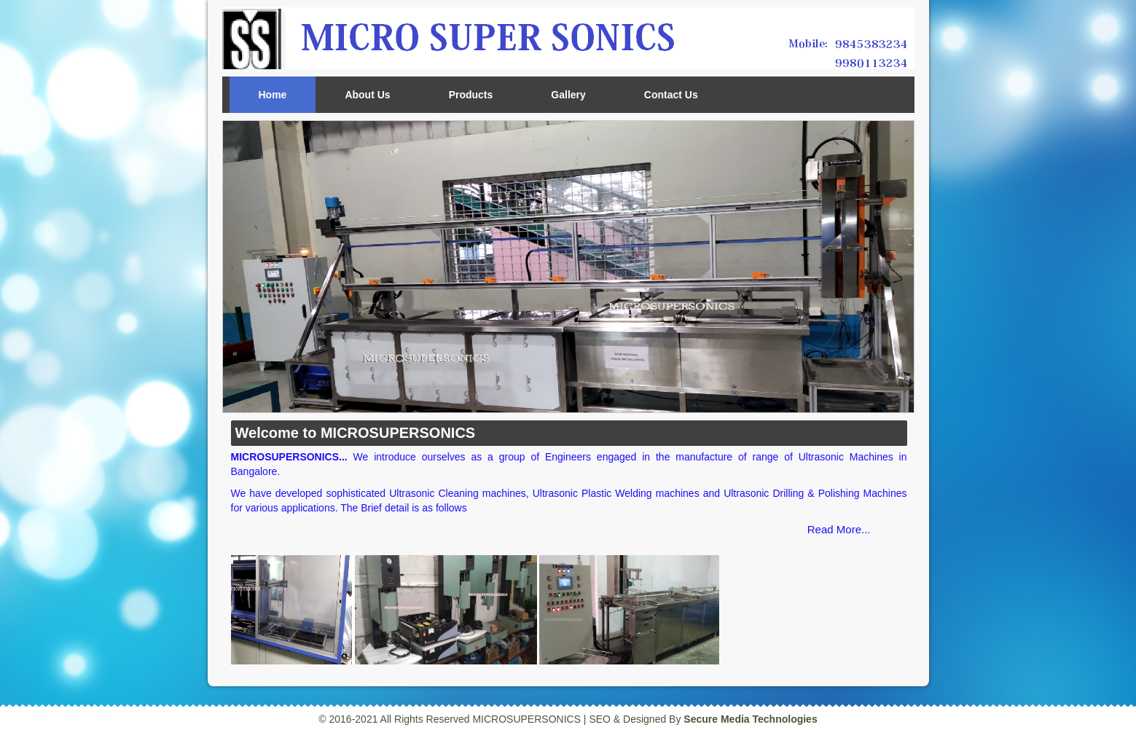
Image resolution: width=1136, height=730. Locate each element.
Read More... (839, 529)
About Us (367, 95)
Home (273, 95)
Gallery (568, 95)
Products (471, 95)
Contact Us (671, 95)
